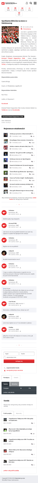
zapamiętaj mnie (10, 357)
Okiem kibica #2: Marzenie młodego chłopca (20, 450)
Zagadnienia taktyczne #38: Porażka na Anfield (21, 440)
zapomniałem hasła (12, 368)
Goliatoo (11, 210)
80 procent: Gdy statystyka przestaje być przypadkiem (20, 430)
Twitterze (5, 110)
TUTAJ (4, 64)
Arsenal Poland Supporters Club (13, 58)
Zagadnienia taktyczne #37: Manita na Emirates (21, 461)
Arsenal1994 (13, 223)
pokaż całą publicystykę (11, 470)
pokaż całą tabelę (9, 392)
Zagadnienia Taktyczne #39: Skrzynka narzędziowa (21, 419)
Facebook (5, 103)
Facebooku (16, 110)
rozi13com (12, 301)
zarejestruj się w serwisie (14, 370)
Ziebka (11, 327)
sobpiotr (11, 251)
